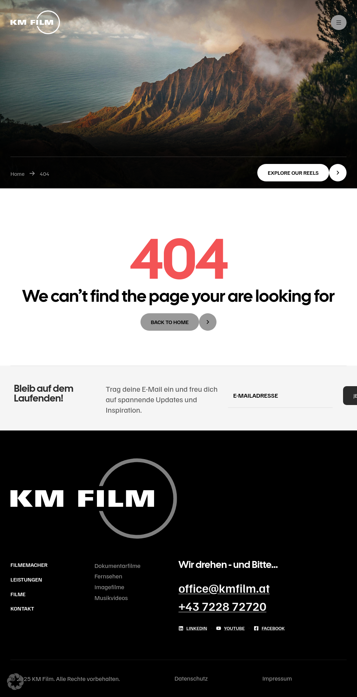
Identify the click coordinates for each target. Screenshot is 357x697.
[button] (302, 172)
